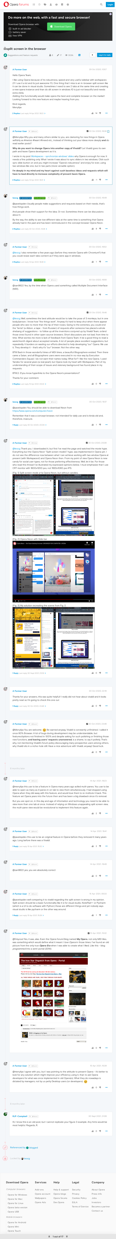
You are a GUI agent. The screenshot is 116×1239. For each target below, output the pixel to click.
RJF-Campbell (20, 1107)
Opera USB (13, 1202)
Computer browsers (15, 1180)
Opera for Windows (17, 1185)
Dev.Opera (58, 1193)
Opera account (42, 1184)
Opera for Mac (15, 1190)
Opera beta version (17, 1198)
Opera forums (60, 1189)
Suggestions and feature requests (23, 46)
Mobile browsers (14, 1208)
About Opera (98, 1180)
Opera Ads (40, 1193)
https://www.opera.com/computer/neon (33, 401)
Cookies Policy (79, 1189)
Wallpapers (40, 1189)
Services (40, 1173)
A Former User (20, 60)
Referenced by (18, 1138)
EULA (74, 1193)
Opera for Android (17, 1213)
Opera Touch (14, 1221)
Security (76, 1180)
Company (98, 1173)
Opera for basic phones (20, 1226)
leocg (15, 188)
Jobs (94, 1189)
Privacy (75, 1184)
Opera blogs (59, 1184)
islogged (32, 1138)
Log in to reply (105, 46)
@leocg (33, 237)
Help (56, 1173)
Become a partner (101, 1197)
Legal (75, 1173)
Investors (96, 1193)
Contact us (97, 1201)
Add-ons (39, 1180)
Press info (97, 1184)
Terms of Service (80, 1197)
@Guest (33, 122)
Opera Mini (13, 1217)
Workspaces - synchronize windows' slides (52, 147)
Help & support (61, 1180)
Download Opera (63, 17)
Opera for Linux (15, 1194)
